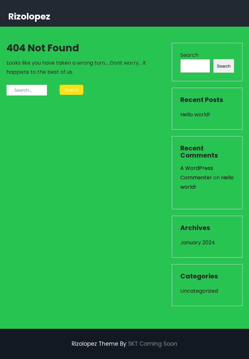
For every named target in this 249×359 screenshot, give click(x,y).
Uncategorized (199, 291)
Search (189, 55)
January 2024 (197, 242)
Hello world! (195, 114)
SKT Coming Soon (152, 344)
